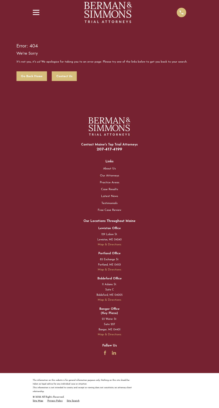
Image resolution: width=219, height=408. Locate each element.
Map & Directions (109, 244)
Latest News (109, 196)
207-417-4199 (109, 149)
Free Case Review (109, 210)
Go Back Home (31, 76)
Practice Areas (109, 182)
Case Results (109, 189)
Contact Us (64, 76)
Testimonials (109, 203)
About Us (109, 168)
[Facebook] (105, 353)
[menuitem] (38, 401)
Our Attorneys (109, 175)
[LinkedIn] (114, 353)
